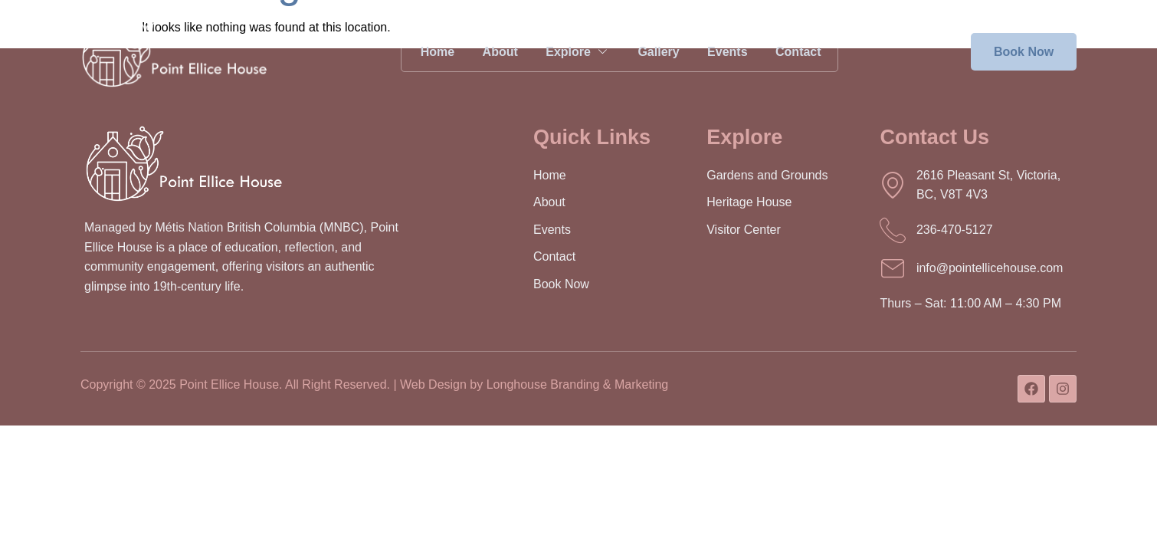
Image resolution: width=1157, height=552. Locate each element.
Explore (575, 52)
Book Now (1024, 51)
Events (730, 51)
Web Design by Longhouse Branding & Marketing (534, 384)
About (495, 51)
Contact (804, 51)
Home (429, 51)
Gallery (658, 51)
